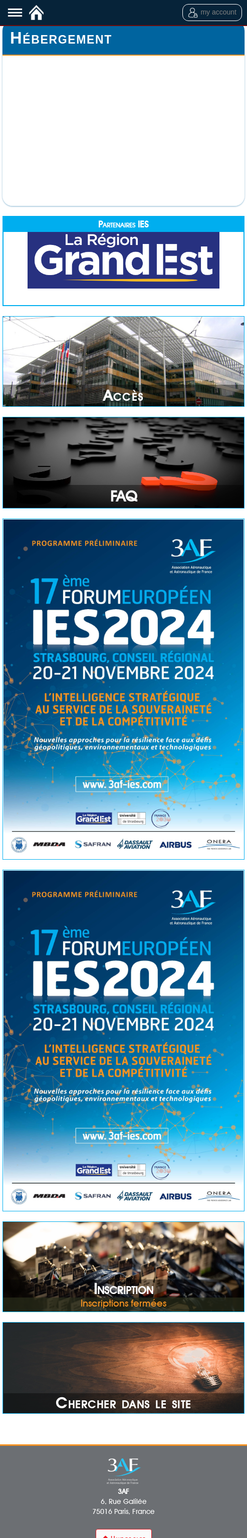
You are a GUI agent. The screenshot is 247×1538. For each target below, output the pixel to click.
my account (212, 13)
